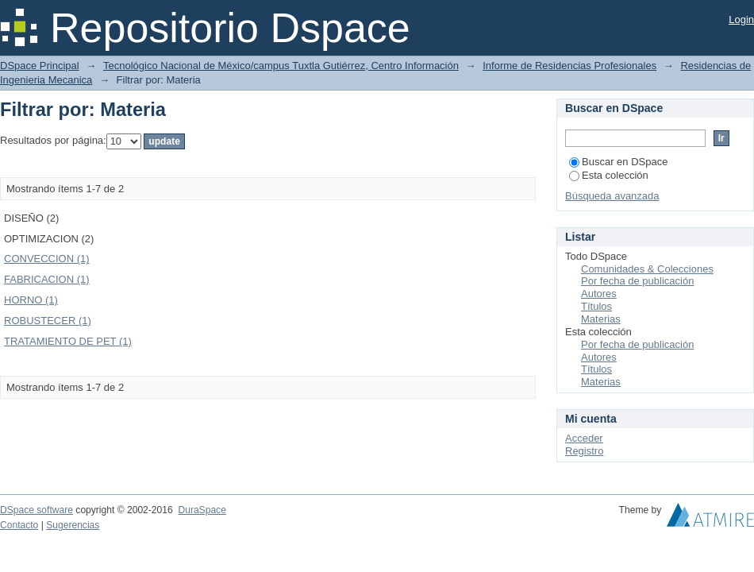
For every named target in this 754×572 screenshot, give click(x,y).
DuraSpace (201, 510)
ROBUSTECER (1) (47, 321)
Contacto (19, 525)
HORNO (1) (31, 300)
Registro (584, 451)
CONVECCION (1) (47, 259)
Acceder (584, 438)
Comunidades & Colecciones (647, 269)
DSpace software (36, 510)
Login (741, 19)
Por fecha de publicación (637, 281)
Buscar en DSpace (618, 162)
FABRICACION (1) (47, 279)
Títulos (596, 306)
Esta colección (608, 175)
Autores (599, 294)
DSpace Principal (39, 66)
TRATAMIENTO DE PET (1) (68, 341)
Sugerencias (72, 525)
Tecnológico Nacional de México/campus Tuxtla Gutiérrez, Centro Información (281, 66)
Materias (601, 319)
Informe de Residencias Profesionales (569, 66)
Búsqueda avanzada (612, 196)
